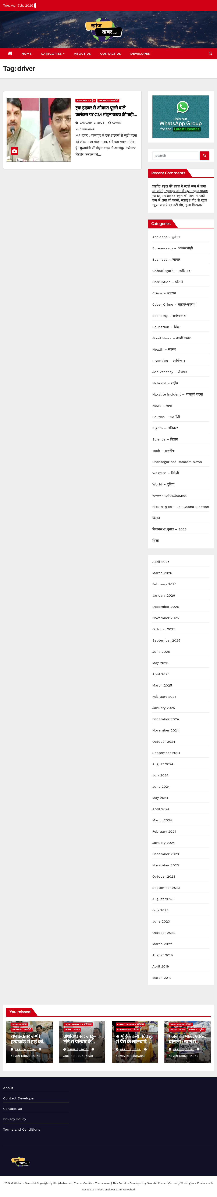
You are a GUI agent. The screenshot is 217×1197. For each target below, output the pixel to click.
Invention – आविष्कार (168, 361)
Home (27, 54)
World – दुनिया (163, 484)
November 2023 (165, 865)
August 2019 (162, 955)
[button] (210, 54)
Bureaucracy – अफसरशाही (172, 248)
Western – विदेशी (165, 473)
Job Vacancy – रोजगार (169, 372)
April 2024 (161, 809)
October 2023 (163, 876)
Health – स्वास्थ (164, 349)
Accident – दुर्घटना (166, 237)
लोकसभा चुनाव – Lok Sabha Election (180, 507)
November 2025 (165, 618)
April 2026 (161, 562)
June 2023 (161, 921)
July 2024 (160, 775)
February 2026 (164, 584)
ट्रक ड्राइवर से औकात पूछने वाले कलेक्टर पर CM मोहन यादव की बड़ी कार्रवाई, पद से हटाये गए (104, 114)
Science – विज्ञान (165, 439)
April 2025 (161, 674)
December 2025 (165, 607)
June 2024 (161, 786)
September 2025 (166, 640)
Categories (52, 54)
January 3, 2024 (92, 122)
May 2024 (160, 798)
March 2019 (162, 978)
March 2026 (162, 573)
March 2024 (162, 820)
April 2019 (160, 966)
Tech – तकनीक (163, 451)
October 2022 (163, 933)
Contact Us (110, 54)
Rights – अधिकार (165, 428)
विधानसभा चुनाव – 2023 (169, 529)
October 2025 (163, 629)
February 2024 (164, 831)
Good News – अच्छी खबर (171, 338)
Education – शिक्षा (166, 327)
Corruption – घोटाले (167, 282)
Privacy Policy (14, 1119)
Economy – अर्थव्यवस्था (169, 316)
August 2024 (162, 764)
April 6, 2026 (25, 1049)
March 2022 (162, 944)
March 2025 (162, 685)
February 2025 (164, 697)
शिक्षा (155, 540)
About (8, 1088)
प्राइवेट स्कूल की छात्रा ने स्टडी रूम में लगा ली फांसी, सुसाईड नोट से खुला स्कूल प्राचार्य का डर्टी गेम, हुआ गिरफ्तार (179, 200)
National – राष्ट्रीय (86, 100)
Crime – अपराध (164, 293)
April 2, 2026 (183, 1049)
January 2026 (163, 595)
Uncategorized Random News (177, 462)
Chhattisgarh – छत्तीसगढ (171, 271)
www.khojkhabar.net (169, 496)
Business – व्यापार (166, 259)
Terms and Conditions (21, 1129)
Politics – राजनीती (108, 100)
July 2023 (160, 910)
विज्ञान (156, 518)
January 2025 (163, 708)
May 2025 (160, 663)
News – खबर (162, 406)
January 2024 (163, 843)
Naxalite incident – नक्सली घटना (177, 394)
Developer (140, 54)
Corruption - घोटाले (128, 1029)
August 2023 (162, 899)
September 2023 (166, 888)
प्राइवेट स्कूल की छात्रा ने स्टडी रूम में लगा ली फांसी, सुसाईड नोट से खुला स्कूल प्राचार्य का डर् (180, 191)
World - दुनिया (196, 1029)
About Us (82, 54)
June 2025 (161, 652)
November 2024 (165, 730)
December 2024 (165, 719)
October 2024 (163, 742)
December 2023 (165, 854)
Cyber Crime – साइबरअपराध (173, 304)
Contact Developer (19, 1098)
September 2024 (166, 753)
